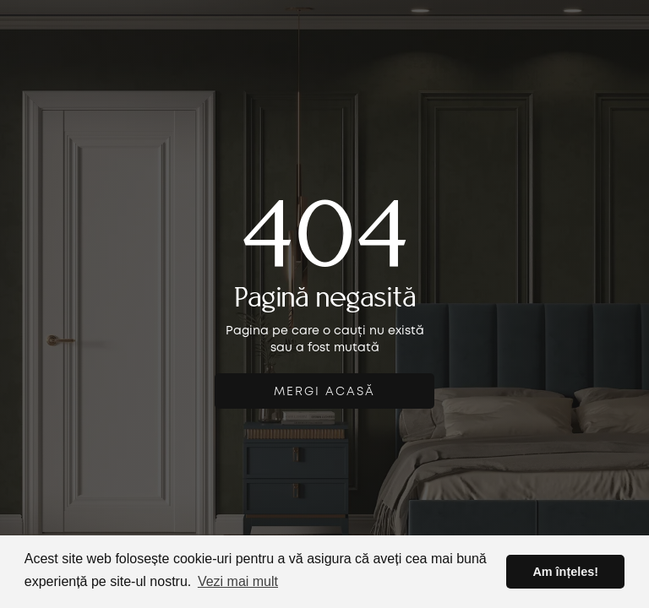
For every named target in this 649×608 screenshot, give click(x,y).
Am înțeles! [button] (565, 571)
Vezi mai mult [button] (238, 581)
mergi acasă (324, 392)
